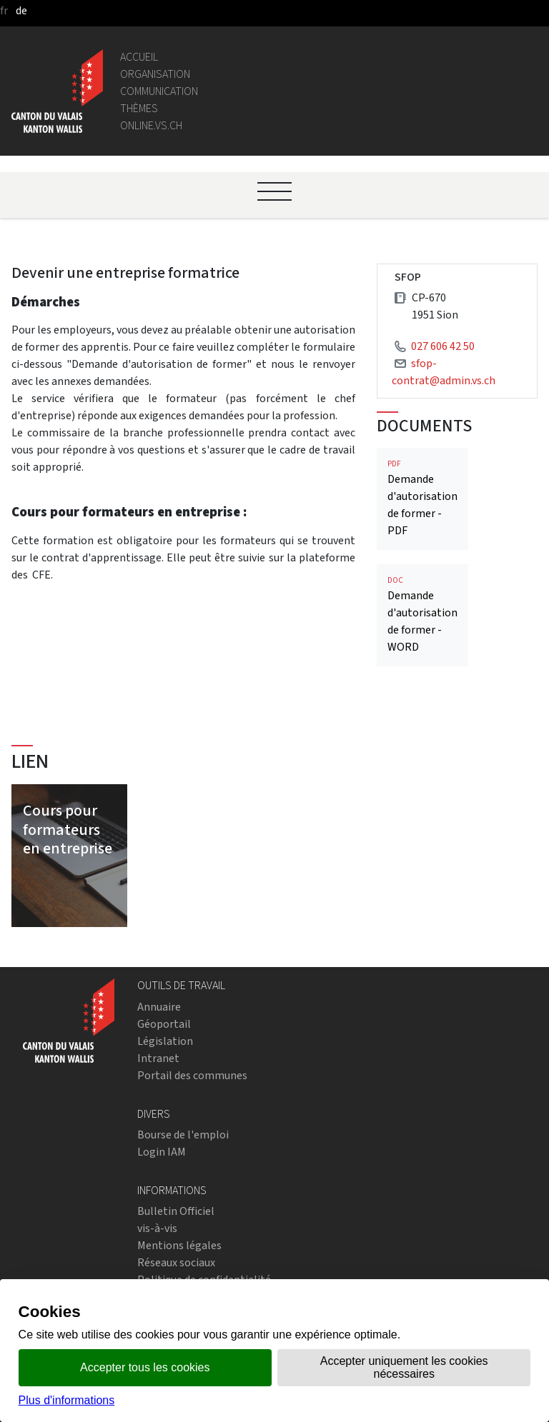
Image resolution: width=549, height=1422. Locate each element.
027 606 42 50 (443, 346)
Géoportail (164, 1023)
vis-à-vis (157, 1228)
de (21, 10)
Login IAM (161, 1151)
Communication (159, 91)
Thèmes (139, 108)
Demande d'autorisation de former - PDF (422, 498)
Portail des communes (192, 1075)
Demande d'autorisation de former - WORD (422, 614)
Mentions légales (179, 1245)
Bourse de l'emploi (183, 1134)
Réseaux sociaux (176, 1262)
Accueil (139, 56)
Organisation (155, 73)
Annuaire (159, 1006)
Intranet (158, 1058)
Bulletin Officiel (175, 1210)
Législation (165, 1040)
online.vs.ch (151, 125)
